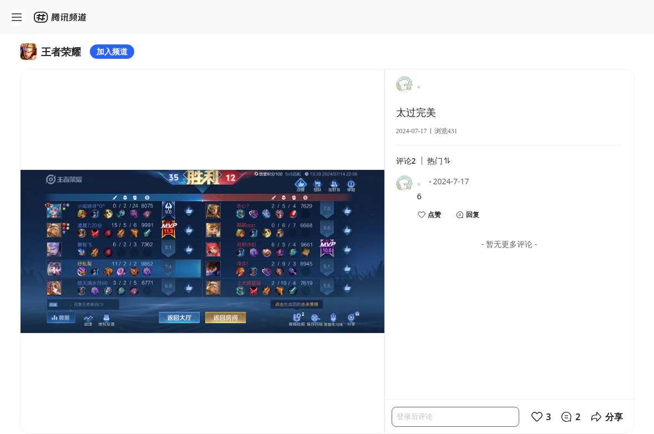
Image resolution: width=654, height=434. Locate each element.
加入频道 (112, 51)
